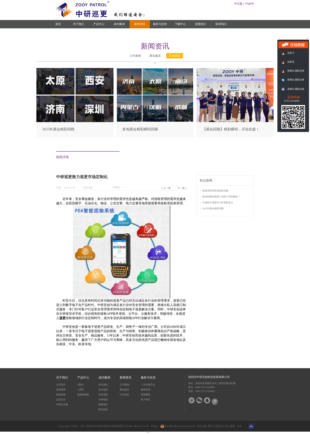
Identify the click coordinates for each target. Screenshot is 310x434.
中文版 (238, 3)
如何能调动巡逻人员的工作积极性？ (221, 196)
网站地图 (201, 426)
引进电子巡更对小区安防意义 (217, 202)
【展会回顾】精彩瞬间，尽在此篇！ (230, 129)
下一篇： (181, 188)
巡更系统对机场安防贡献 (215, 190)
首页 (58, 24)
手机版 (153, 426)
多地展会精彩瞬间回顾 (140, 129)
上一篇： (166, 188)
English (249, 3)
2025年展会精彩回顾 (58, 129)
